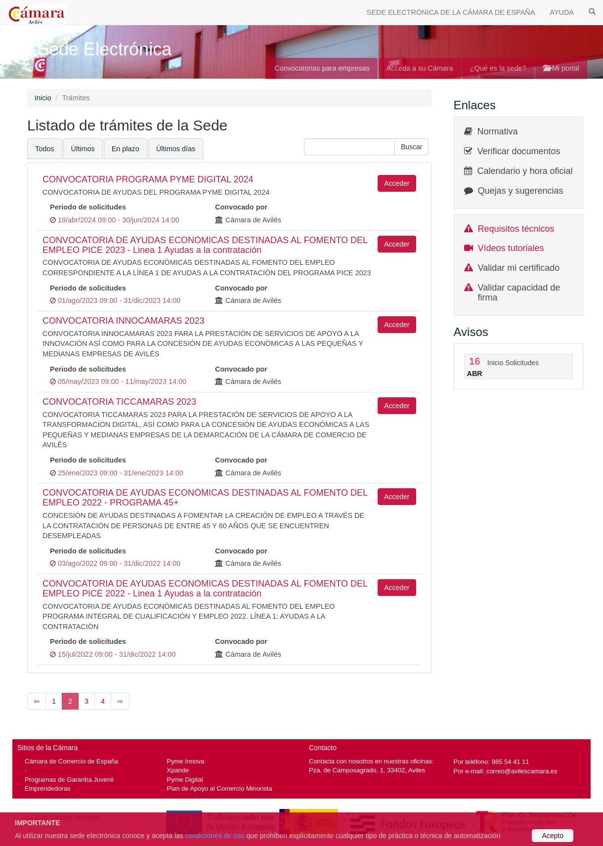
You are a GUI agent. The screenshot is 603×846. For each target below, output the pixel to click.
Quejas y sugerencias (520, 191)
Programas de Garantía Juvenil (69, 779)
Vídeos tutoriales (511, 248)
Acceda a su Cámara (420, 68)
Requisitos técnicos (516, 229)
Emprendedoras (47, 788)
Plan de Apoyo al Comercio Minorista (219, 788)
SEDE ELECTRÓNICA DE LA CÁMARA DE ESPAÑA (451, 12)
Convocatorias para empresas (322, 68)
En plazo (125, 149)
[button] (411, 146)
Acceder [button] (396, 183)
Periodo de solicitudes (88, 207)
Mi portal (561, 68)
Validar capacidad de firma (519, 292)
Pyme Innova (186, 761)
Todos (44, 149)
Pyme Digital (185, 779)
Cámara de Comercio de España (71, 761)
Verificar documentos (518, 151)
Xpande (178, 770)
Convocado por (241, 207)
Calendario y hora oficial (525, 171)
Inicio (43, 98)
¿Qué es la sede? (498, 68)
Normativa (497, 131)
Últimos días (175, 149)
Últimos (83, 149)
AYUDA (562, 12)
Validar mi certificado (519, 268)
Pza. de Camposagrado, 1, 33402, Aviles (367, 770)
